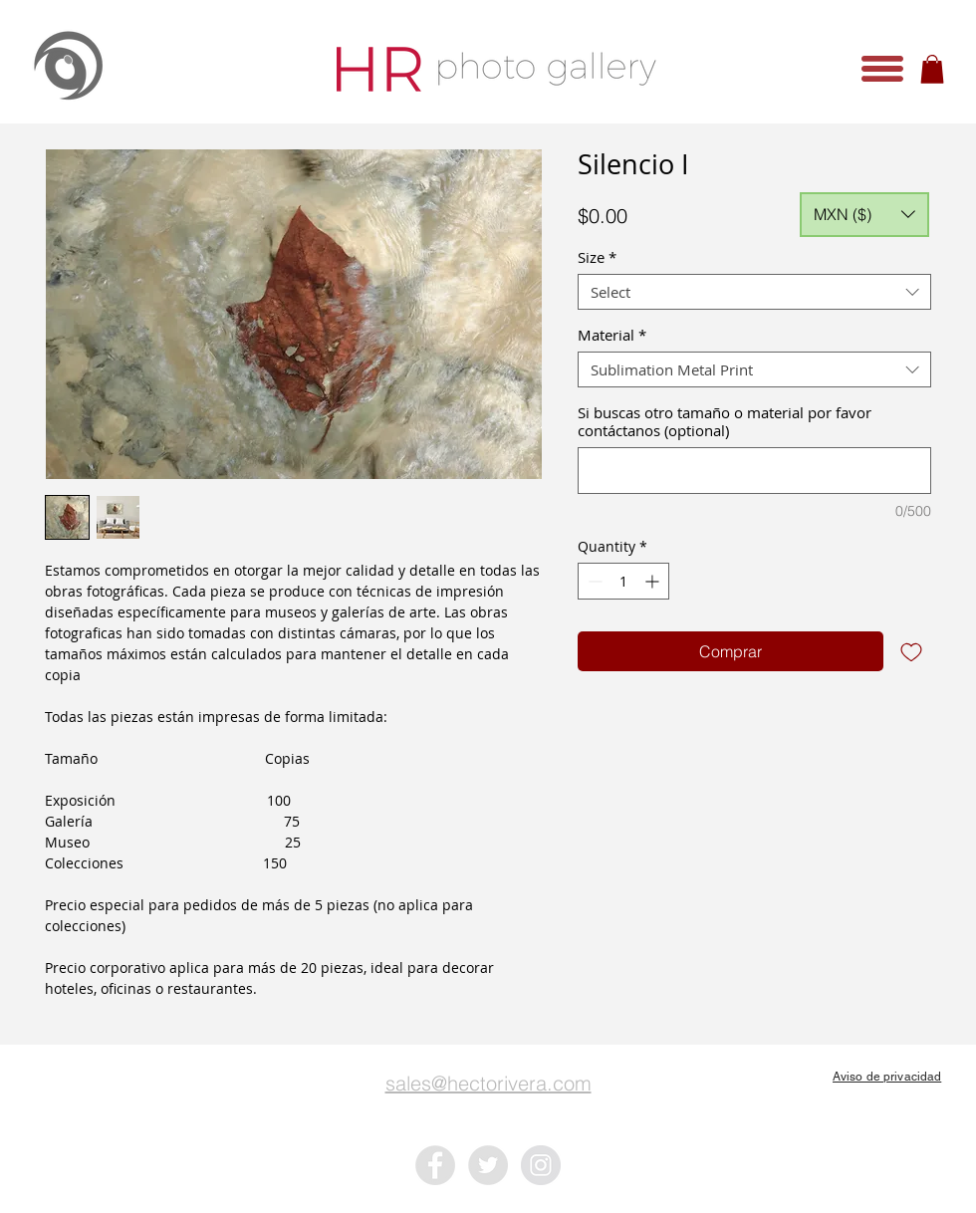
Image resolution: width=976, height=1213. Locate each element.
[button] (882, 69)
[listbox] (864, 214)
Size (597, 257)
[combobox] (754, 292)
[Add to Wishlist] (911, 651)
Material (612, 335)
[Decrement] (593, 581)
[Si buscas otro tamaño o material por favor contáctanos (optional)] (754, 470)
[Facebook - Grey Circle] (435, 1165)
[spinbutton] (623, 581)
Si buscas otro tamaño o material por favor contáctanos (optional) (724, 421)
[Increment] (653, 581)
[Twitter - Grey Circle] (488, 1165)
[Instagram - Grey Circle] (541, 1165)
